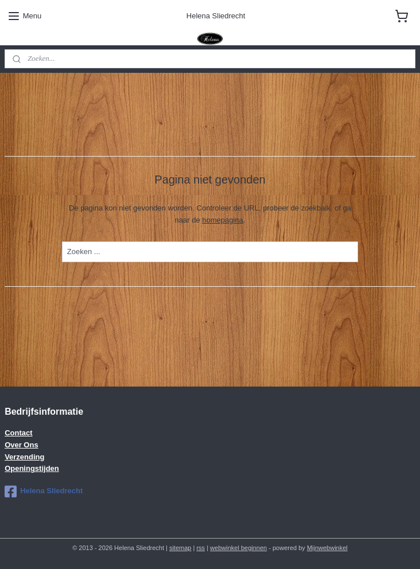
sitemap (180, 547)
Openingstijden (32, 468)
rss (200, 547)
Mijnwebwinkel (327, 547)
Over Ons (21, 445)
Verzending (24, 457)
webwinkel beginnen (238, 547)
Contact (18, 432)
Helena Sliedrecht (44, 491)
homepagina (222, 219)
